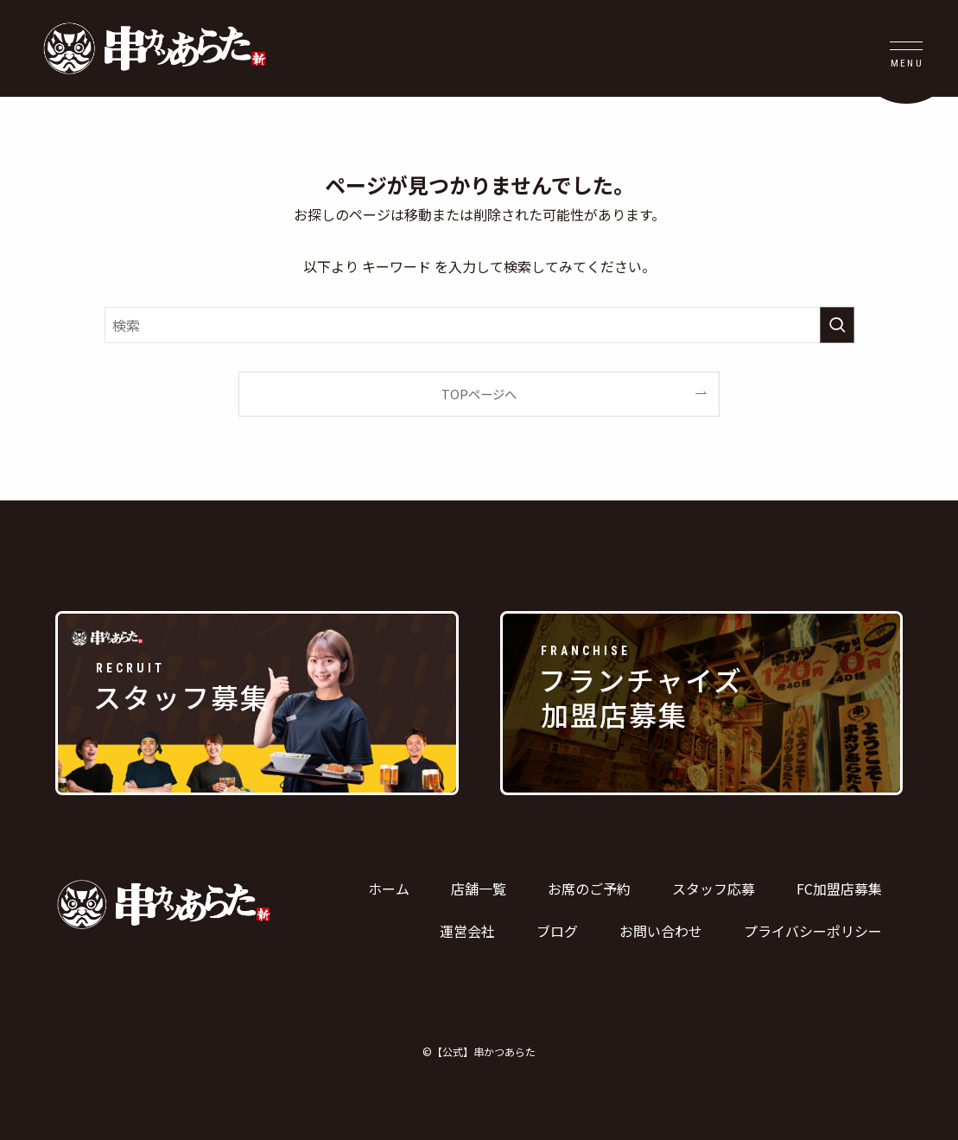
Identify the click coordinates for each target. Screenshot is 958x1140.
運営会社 (467, 930)
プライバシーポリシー (813, 930)
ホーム (388, 888)
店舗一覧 (478, 888)
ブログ (557, 930)
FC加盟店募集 (839, 888)
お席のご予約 (589, 888)
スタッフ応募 (713, 888)
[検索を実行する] (837, 325)
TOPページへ (479, 394)
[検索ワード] (479, 325)
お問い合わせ (660, 930)
